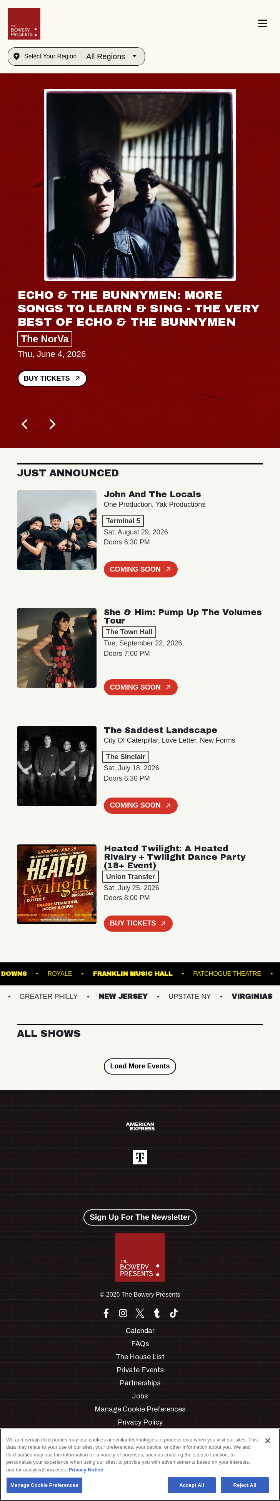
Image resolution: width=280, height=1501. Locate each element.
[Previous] (25, 424)
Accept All (191, 1485)
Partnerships (140, 1383)
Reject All (244, 1485)
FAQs (140, 1344)
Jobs (140, 1396)
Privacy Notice (86, 1470)
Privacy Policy (140, 1422)
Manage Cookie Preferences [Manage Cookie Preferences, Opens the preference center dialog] (44, 1485)
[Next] (51, 424)
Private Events (140, 1370)
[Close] (267, 1440)
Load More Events (140, 1066)
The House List (140, 1357)
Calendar (140, 1331)
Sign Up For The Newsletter (140, 1217)
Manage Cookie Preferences (140, 1409)
